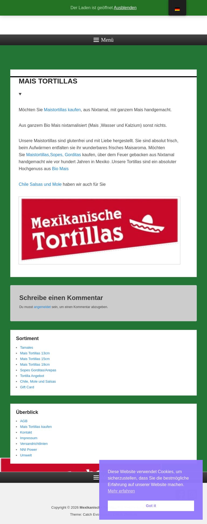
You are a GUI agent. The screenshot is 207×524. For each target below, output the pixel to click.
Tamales (26, 347)
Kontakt (26, 432)
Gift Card (27, 387)
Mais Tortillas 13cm (35, 353)
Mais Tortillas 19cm (35, 364)
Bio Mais (60, 168)
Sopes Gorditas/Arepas (38, 370)
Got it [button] (151, 506)
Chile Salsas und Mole (40, 184)
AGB (23, 421)
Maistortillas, (38, 154)
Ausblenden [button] (125, 7)
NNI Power (28, 450)
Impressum (28, 438)
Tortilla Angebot (32, 376)
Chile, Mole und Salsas (38, 381)
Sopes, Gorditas (65, 154)
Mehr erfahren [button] (121, 491)
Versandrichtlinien (34, 444)
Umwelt (26, 455)
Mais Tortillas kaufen (36, 427)
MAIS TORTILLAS (48, 81)
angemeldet (42, 307)
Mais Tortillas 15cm (35, 359)
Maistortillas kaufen (62, 109)
